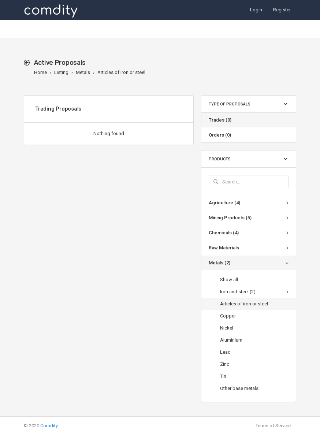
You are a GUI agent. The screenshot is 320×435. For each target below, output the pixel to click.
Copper (228, 316)
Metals (83, 72)
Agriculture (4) (224, 202)
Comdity (49, 425)
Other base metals (239, 388)
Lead (225, 352)
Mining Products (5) (230, 217)
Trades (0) (220, 120)
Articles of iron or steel (121, 72)
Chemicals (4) (224, 232)
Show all (229, 279)
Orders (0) (220, 135)
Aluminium (231, 340)
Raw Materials (224, 247)
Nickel (226, 328)
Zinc (224, 364)
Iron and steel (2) (238, 291)
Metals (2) (219, 262)
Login (256, 9)
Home (40, 72)
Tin (223, 376)
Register (282, 9)
